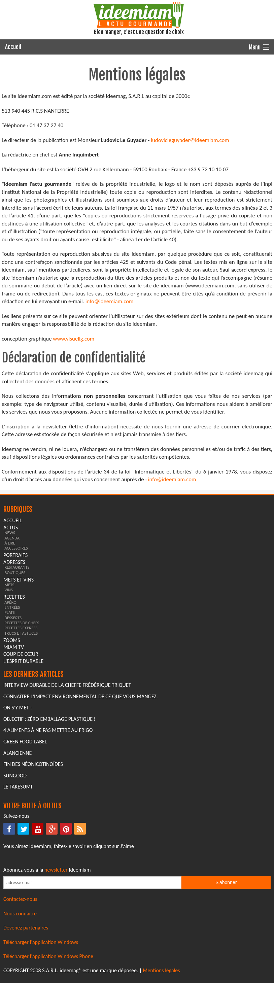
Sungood (15, 775)
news (9, 532)
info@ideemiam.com (109, 301)
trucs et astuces (21, 633)
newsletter (56, 870)
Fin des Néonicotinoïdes (33, 764)
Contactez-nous (20, 899)
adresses (14, 562)
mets (9, 584)
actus (10, 527)
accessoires (16, 548)
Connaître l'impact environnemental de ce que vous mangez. (80, 696)
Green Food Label (25, 741)
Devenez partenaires (25, 927)
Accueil (13, 46)
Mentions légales (161, 970)
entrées (12, 607)
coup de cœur (20, 654)
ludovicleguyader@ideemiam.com (190, 140)
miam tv (13, 647)
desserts (13, 617)
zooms (11, 640)
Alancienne (17, 753)
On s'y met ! (17, 707)
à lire (9, 543)
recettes (14, 597)
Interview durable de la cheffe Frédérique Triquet (67, 685)
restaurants (16, 567)
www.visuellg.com (73, 338)
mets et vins (18, 579)
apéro (10, 602)
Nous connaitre (20, 913)
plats (9, 612)
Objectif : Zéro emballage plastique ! (49, 719)
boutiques (14, 572)
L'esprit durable (23, 661)
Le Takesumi (17, 786)
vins (8, 589)
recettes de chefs (21, 622)
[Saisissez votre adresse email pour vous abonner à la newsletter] (92, 882)
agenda (12, 537)
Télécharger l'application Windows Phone (48, 956)
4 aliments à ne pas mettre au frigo (48, 730)
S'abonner (226, 882)
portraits (15, 555)
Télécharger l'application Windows (40, 942)
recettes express (20, 627)
